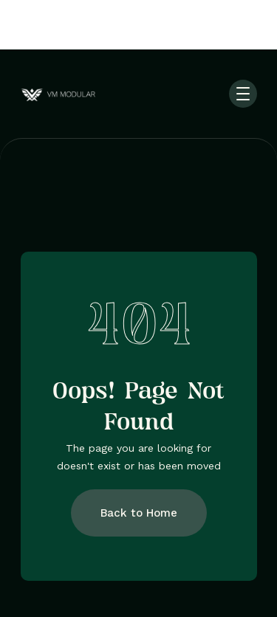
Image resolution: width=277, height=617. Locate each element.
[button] (243, 94)
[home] (74, 93)
